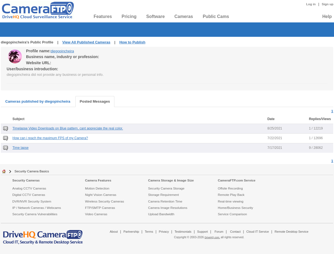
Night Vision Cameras (100, 194)
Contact (235, 231)
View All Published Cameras (86, 42)
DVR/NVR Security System (31, 201)
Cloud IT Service (257, 231)
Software (155, 16)
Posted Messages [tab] (95, 101)
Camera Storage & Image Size (171, 180)
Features (103, 16)
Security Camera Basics (31, 171)
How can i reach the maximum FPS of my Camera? (50, 138)
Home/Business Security (235, 207)
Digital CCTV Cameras (28, 194)
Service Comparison (232, 214)
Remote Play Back (231, 194)
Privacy (164, 231)
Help (327, 16)
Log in (311, 4)
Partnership (131, 231)
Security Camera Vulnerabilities (35, 214)
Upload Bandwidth (161, 214)
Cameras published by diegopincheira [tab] (37, 101)
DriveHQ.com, (212, 237)
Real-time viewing (230, 201)
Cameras (183, 16)
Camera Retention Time (165, 201)
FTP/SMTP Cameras (100, 207)
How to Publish (132, 42)
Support (202, 231)
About (114, 231)
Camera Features (98, 180)
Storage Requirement (163, 194)
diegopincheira (62, 51)
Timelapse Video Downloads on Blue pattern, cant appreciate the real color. (67, 128)
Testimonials (182, 231)
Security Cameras (26, 180)
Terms (149, 231)
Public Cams (216, 16)
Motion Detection (97, 188)
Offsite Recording (230, 188)
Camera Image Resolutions (167, 207)
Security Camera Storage (166, 188)
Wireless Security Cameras (104, 201)
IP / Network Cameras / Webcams (36, 207)
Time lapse (20, 148)
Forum (219, 231)
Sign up (327, 4)
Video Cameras (96, 214)
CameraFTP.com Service (237, 180)
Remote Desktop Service (292, 231)
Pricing (129, 16)
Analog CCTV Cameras (29, 188)
